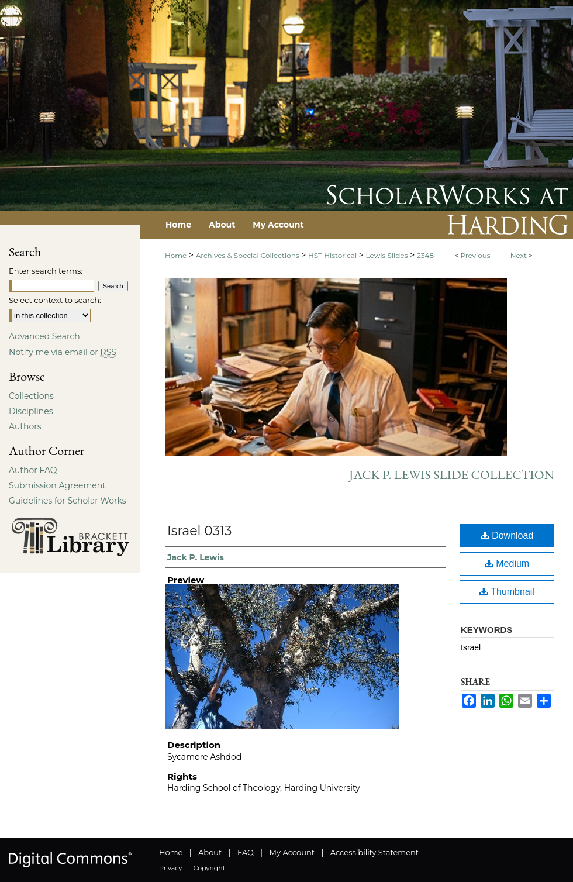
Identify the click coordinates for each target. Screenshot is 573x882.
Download (507, 535)
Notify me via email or (62, 352)
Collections (31, 396)
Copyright (209, 868)
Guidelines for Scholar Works (67, 500)
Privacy (170, 868)
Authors (25, 426)
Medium (507, 564)
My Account (292, 852)
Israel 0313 (199, 531)
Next (518, 255)
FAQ (245, 852)
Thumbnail (506, 592)
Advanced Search (44, 336)
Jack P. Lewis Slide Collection (451, 474)
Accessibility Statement (374, 852)
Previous (475, 255)
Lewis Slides (387, 255)
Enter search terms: (45, 270)
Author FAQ (33, 470)
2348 (425, 255)
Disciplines (31, 411)
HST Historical (332, 255)
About (210, 852)
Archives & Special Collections (247, 255)
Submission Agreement (57, 485)
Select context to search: (55, 300)
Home (176, 255)
